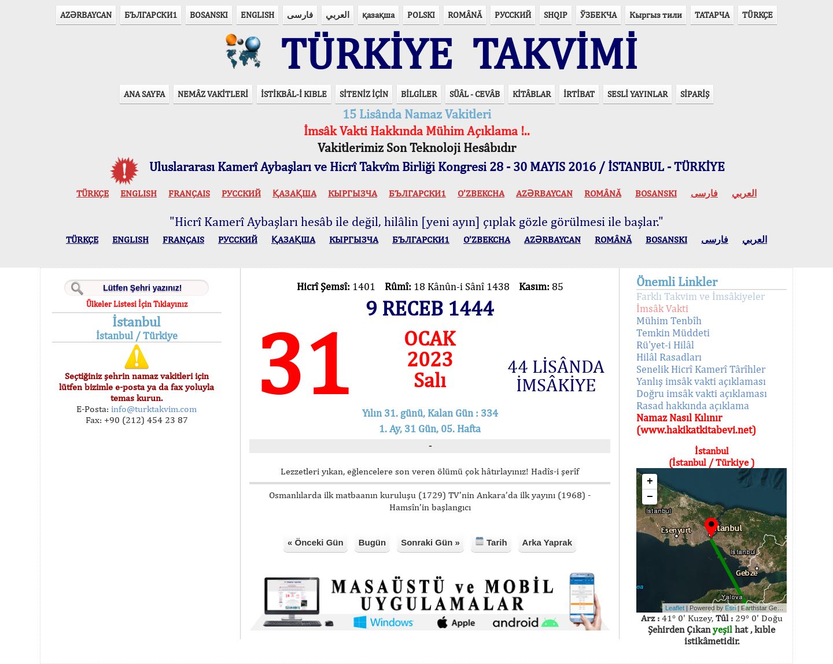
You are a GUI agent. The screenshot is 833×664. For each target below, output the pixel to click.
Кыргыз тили (655, 15)
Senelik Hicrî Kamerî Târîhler (700, 369)
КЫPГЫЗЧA (352, 193)
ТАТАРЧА (712, 15)
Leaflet (674, 607)
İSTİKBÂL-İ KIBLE (294, 94)
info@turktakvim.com (153, 408)
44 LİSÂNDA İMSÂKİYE (556, 375)
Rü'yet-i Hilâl (665, 345)
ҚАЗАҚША (294, 193)
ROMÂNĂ (465, 15)
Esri (730, 607)
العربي (337, 15)
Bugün (372, 542)
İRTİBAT (579, 94)
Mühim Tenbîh (669, 320)
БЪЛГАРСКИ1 (150, 15)
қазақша (378, 15)
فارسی (300, 15)
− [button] (650, 497)
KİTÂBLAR (532, 94)
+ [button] (650, 481)
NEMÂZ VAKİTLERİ (213, 94)
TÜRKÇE (757, 15)
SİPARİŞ (694, 94)
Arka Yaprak (547, 542)
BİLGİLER (419, 94)
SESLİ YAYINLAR (637, 94)
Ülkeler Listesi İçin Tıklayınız (136, 304)
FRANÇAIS (189, 193)
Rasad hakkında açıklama (692, 405)
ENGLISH (257, 15)
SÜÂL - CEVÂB (474, 94)
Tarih (491, 541)
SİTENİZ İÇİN (364, 94)
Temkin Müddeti (673, 333)
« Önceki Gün (316, 542)
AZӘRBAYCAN (86, 15)
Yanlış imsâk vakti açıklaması (701, 381)
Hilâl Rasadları (669, 357)
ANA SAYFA (144, 94)
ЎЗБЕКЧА (598, 15)
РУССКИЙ (513, 15)
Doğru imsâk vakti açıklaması (701, 393)
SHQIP (555, 15)
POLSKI (421, 15)
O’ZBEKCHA (481, 193)
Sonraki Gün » (430, 542)
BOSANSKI (209, 15)
